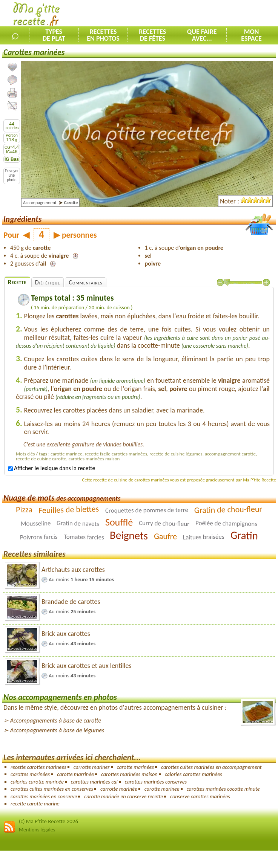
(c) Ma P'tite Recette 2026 (48, 821)
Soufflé (119, 522)
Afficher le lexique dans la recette (51, 468)
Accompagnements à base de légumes (57, 730)
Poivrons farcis (39, 537)
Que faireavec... (202, 35)
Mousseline (36, 523)
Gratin (244, 535)
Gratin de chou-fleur (228, 509)
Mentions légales (37, 830)
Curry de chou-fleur (164, 523)
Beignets (129, 535)
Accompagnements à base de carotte (55, 720)
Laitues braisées (203, 537)
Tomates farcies (84, 537)
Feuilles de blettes (68, 509)
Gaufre (165, 536)
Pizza (24, 509)
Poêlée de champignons (226, 523)
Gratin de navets (78, 523)
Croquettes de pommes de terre (146, 510)
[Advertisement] (189, 13)
